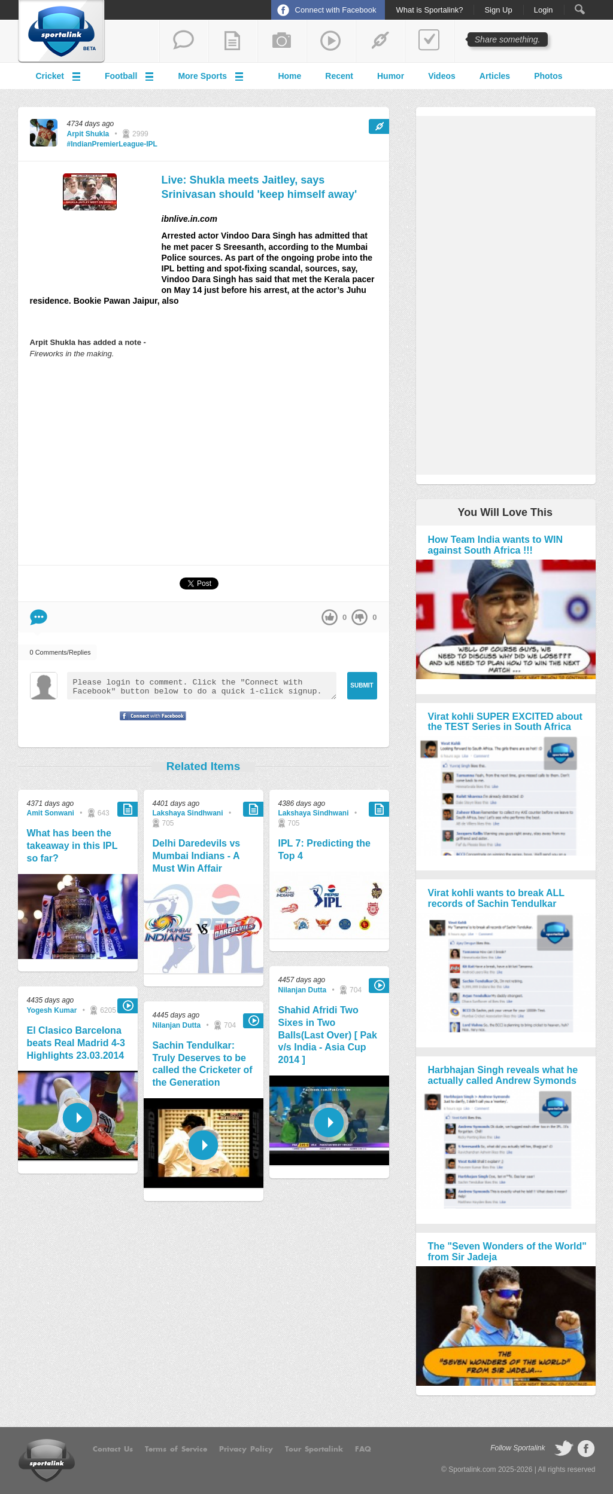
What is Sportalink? (429, 10)
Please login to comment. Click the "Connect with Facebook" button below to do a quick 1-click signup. (201, 685)
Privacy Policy (246, 1449)
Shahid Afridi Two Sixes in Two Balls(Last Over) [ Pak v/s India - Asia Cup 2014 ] (327, 1035)
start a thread (183, 41)
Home (289, 76)
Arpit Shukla (88, 134)
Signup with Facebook (149, 723)
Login (543, 10)
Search (580, 9)
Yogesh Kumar (52, 1010)
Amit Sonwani (50, 813)
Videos (442, 76)
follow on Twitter (563, 1448)
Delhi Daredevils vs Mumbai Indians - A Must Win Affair (197, 855)
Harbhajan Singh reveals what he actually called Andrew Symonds (503, 1075)
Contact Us (113, 1449)
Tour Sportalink (314, 1449)
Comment (38, 617)
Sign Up (498, 10)
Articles (495, 76)
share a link (380, 41)
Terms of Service (176, 1449)
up (329, 617)
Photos (548, 76)
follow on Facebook (586, 1448)
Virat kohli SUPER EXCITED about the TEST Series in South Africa (505, 721)
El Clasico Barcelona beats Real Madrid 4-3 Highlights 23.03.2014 (76, 1043)
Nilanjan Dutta (177, 1025)
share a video (331, 41)
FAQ (363, 1449)
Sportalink (61, 31)
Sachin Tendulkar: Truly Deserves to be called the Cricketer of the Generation (203, 1063)
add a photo (281, 41)
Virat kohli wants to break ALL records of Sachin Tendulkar (496, 898)
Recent (339, 76)
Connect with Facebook (336, 9)
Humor (390, 76)
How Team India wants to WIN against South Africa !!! (495, 544)
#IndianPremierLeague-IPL (112, 144)
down (359, 617)
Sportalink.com (472, 1469)
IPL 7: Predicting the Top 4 (324, 849)
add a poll (429, 41)
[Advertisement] (203, 461)
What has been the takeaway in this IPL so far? (72, 845)
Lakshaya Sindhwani (188, 813)
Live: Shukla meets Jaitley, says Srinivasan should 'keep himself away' (259, 187)
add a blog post (232, 41)
